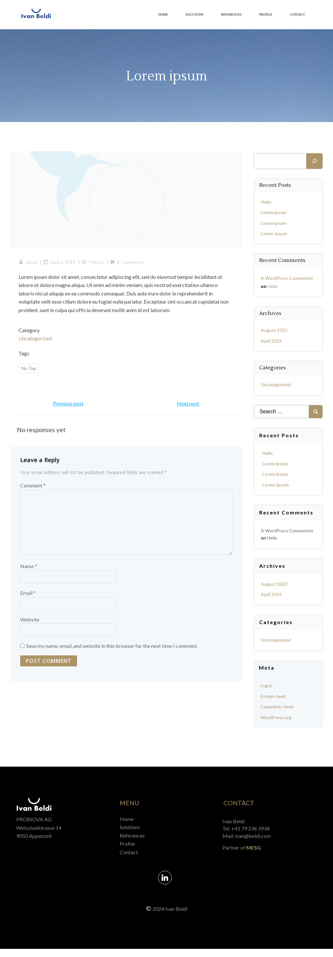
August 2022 (274, 330)
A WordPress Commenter (287, 278)
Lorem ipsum (274, 212)
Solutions (194, 15)
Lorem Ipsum (274, 233)
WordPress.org (276, 717)
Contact (296, 15)
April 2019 (271, 341)
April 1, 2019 (61, 265)
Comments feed (277, 706)
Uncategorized (37, 341)
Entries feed (273, 696)
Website (29, 624)
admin (29, 265)
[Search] (314, 161)
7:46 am (94, 265)
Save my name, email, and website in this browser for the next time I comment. (112, 650)
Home (162, 15)
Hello (266, 202)
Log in (267, 685)
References (230, 15)
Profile (265, 15)
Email (28, 597)
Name (28, 570)
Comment (33, 490)
